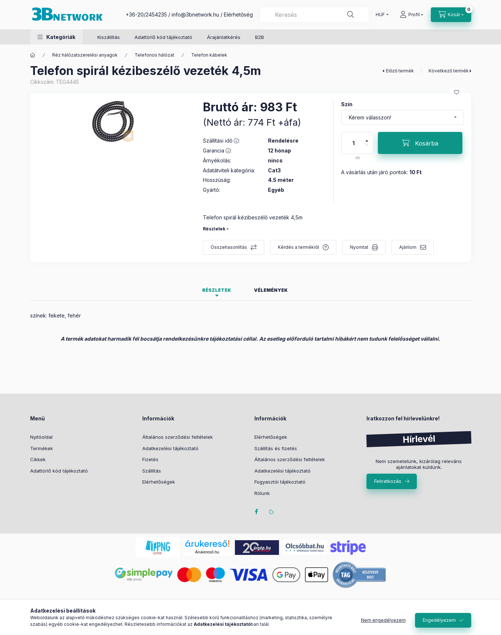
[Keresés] (350, 15)
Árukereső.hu (207, 552)
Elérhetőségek (158, 482)
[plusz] (367, 137)
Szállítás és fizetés (275, 448)
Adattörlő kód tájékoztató (163, 37)
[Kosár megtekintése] (451, 14)
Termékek (41, 448)
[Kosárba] (420, 143)
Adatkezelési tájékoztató (170, 448)
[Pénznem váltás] (380, 14)
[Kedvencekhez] (456, 92)
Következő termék (449, 70)
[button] (56, 36)
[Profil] (411, 14)
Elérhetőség (238, 14)
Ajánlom (407, 247)
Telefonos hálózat (154, 55)
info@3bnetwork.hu (195, 14)
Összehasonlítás (229, 247)
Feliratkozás (387, 481)
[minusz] (367, 148)
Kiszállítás (108, 37)
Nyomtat (359, 247)
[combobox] (314, 14)
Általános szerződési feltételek (177, 437)
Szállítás (151, 471)
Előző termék (400, 70)
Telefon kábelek (209, 55)
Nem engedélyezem (383, 620)
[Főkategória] (32, 55)
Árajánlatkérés (223, 37)
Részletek (214, 229)
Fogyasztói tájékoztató (279, 482)
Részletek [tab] (216, 290)
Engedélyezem (439, 620)
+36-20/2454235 (146, 14)
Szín (347, 104)
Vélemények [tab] (271, 290)
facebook (256, 511)
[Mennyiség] (353, 143)
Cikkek (38, 459)
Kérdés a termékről (298, 247)
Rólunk (262, 493)
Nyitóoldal (41, 437)
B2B (259, 37)
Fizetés (150, 459)
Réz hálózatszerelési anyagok (85, 55)
